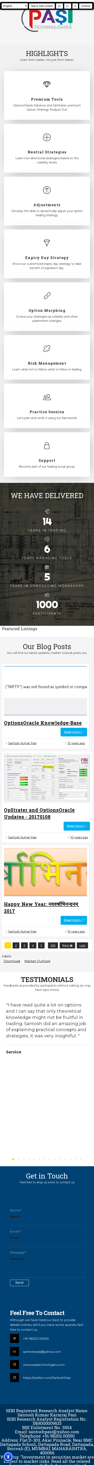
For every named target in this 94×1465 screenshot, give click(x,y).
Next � (67, 945)
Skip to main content (42, 6)
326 (53, 945)
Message (17, 1259)
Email (14, 1238)
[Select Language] (15, 6)
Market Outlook (37, 961)
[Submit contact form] (19, 1283)
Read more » (73, 732)
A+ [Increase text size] (59, 6)
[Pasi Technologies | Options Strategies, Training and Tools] (47, 34)
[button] (8, 1457)
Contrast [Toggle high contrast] (85, 6)
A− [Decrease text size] (67, 6)
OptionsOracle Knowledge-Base (43, 723)
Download (12, 961)
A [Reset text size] (75, 6)
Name (15, 1216)
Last (82, 945)
